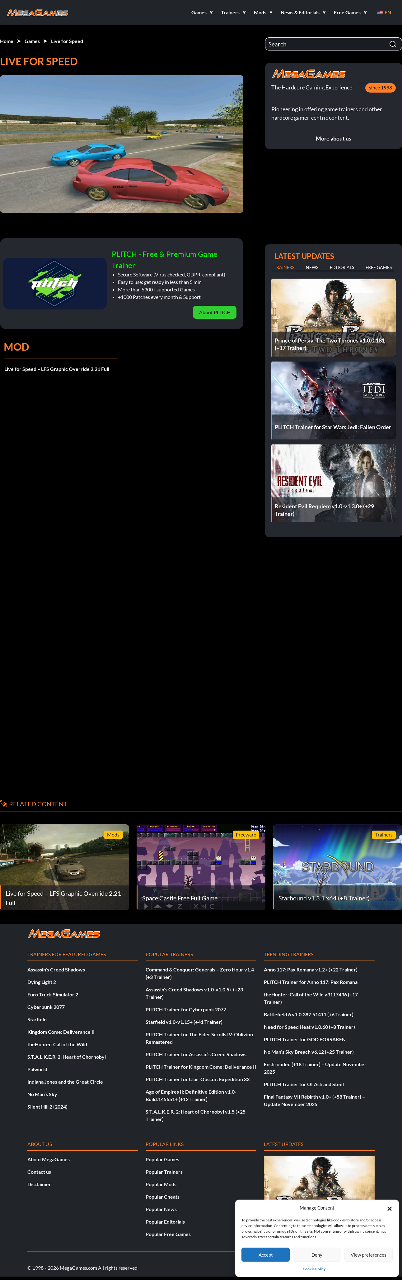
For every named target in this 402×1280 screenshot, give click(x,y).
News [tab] (312, 267)
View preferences (368, 1255)
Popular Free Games (168, 1234)
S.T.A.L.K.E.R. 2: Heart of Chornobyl (66, 1057)
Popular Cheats (163, 1197)
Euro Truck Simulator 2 (52, 994)
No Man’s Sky (42, 1094)
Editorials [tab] (342, 267)
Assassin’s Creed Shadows (56, 969)
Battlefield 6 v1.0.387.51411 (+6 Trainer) (308, 1014)
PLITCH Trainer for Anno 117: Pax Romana (311, 982)
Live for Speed (67, 41)
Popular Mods (161, 1184)
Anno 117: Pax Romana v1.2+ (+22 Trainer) (311, 969)
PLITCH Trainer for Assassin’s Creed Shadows (196, 1054)
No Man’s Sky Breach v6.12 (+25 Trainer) (309, 1052)
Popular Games (162, 1159)
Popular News (161, 1209)
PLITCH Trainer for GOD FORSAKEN (305, 1039)
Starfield (37, 1019)
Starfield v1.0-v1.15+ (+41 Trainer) (184, 1022)
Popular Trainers (164, 1172)
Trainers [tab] (284, 267)
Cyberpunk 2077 (46, 1007)
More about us (333, 138)
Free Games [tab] (379, 267)
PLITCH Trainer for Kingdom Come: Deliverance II (201, 1067)
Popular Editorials (165, 1222)
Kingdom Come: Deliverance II (61, 1032)
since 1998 (380, 87)
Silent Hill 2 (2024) (47, 1107)
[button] (389, 1208)
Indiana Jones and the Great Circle (65, 1082)
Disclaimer (39, 1184)
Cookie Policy (314, 1269)
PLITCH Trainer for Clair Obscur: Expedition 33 (198, 1079)
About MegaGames (48, 1159)
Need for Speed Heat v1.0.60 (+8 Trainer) (309, 1027)
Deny (316, 1255)
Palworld (37, 1069)
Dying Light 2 (41, 982)
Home (6, 41)
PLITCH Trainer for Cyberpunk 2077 (186, 1009)
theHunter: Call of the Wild (57, 1044)
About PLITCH (215, 312)
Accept (266, 1255)
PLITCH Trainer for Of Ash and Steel (304, 1084)
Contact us (39, 1172)
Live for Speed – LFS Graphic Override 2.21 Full (56, 369)
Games (32, 41)
